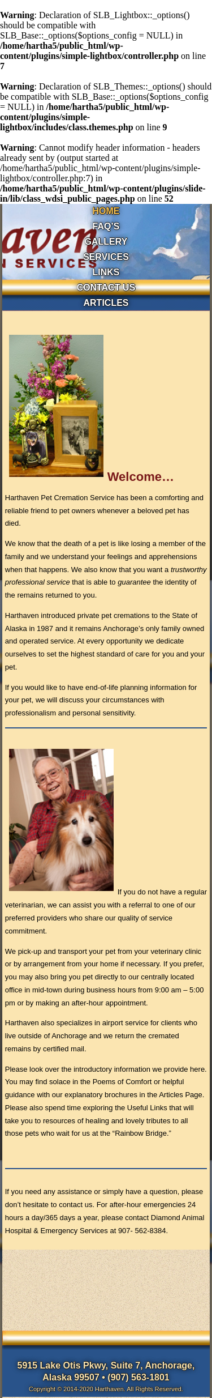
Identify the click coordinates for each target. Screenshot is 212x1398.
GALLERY (106, 241)
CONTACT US (106, 287)
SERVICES (106, 257)
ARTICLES (106, 303)
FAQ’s (105, 226)
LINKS (106, 272)
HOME (106, 211)
